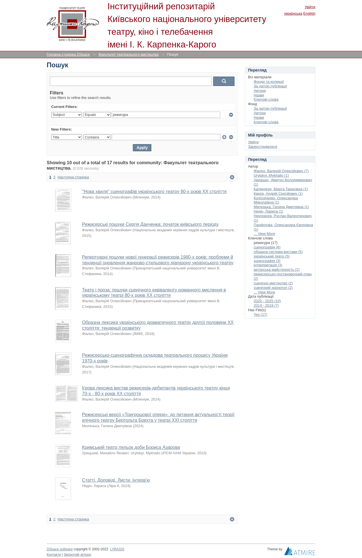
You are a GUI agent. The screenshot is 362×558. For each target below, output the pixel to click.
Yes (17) (260, 314)
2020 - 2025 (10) (267, 301)
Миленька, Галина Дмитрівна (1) (281, 207)
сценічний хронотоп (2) (273, 288)
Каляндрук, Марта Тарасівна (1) (281, 189)
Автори (260, 90)
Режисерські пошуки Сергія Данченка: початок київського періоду (150, 224)
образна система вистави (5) (278, 252)
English (309, 13)
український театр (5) (272, 256)
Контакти (54, 555)
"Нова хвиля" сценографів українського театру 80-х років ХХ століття (154, 191)
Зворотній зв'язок (77, 555)
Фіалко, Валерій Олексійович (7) (281, 171)
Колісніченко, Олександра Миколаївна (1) (276, 200)
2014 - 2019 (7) (266, 305)
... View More (264, 234)
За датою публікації (270, 86)
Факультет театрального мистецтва (128, 54)
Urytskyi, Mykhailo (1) (271, 175)
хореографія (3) (267, 261)
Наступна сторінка (73, 177)
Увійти (310, 7)
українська (293, 13)
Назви (259, 95)
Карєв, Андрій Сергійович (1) (278, 193)
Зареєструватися (262, 146)
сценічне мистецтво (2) (273, 283)
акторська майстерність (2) (276, 269)
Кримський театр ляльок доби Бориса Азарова (131, 447)
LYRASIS (117, 549)
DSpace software (60, 549)
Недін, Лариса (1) (268, 211)
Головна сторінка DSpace (68, 54)
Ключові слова (266, 99)
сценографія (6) (267, 247)
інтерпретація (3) (268, 265)
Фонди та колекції (269, 81)
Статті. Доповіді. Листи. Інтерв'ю (116, 480)
